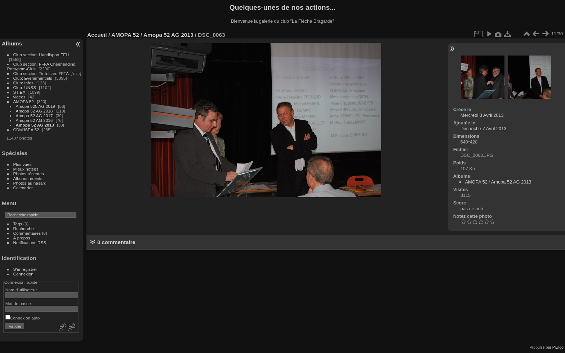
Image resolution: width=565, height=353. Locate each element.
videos (19, 96)
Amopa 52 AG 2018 (34, 111)
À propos (21, 237)
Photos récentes (28, 173)
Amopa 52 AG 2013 (35, 125)
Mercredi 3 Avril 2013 (482, 115)
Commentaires (27, 233)
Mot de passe (18, 303)
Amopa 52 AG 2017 (34, 115)
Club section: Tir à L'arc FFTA (41, 73)
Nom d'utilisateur (21, 289)
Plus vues (22, 164)
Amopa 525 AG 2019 (35, 106)
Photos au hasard (29, 183)
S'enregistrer (25, 269)
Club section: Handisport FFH (41, 54)
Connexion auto (22, 318)
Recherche (23, 228)
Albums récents (28, 178)
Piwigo (558, 347)
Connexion (23, 274)
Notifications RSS (29, 242)
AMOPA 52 (23, 101)
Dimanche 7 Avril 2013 (484, 128)
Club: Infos (23, 82)
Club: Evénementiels (32, 78)
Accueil (97, 35)
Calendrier (23, 187)
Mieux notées (26, 169)
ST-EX (19, 92)
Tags (17, 223)
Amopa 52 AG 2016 (34, 120)
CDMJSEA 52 (26, 129)
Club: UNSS (24, 87)
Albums (12, 43)
